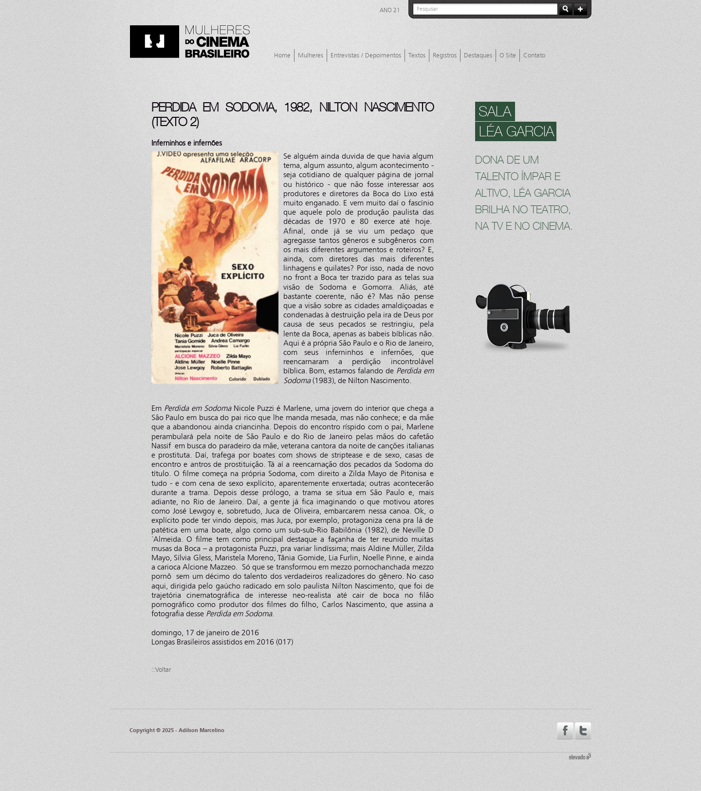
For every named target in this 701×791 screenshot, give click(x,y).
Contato (534, 55)
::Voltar (161, 670)
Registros (445, 55)
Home (282, 55)
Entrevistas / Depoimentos (366, 55)
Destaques (478, 55)
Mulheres (310, 55)
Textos (416, 55)
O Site (507, 55)
